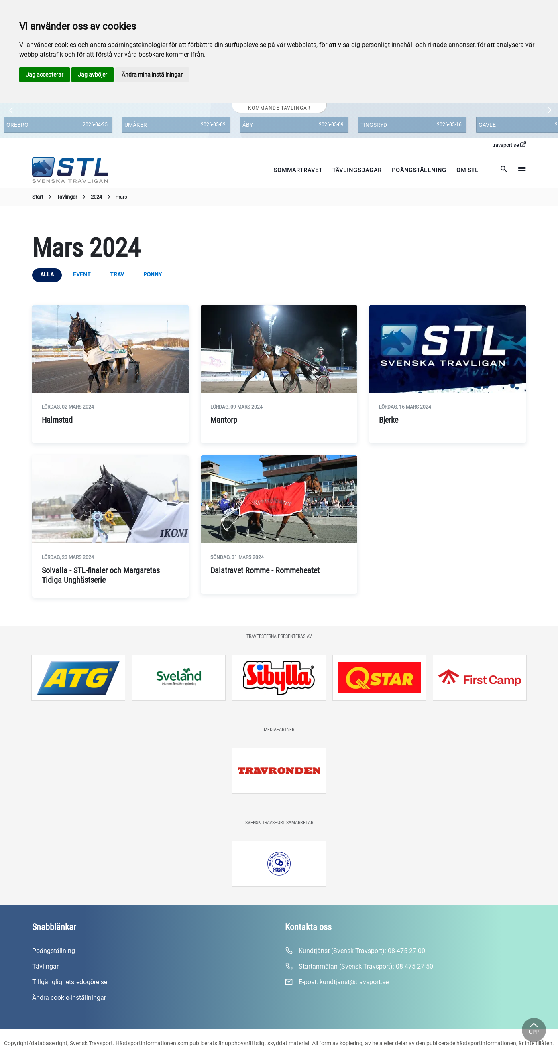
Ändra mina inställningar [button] (152, 74)
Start (42, 197)
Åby (247, 125)
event (82, 275)
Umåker (135, 125)
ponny (152, 275)
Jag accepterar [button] (44, 74)
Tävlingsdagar (357, 170)
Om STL (467, 170)
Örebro (17, 125)
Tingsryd (373, 125)
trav (117, 275)
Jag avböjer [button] (92, 74)
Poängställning (419, 170)
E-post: (337, 982)
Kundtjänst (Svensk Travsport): (355, 951)
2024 (101, 197)
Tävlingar (72, 197)
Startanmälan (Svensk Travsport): (359, 966)
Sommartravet (298, 170)
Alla (47, 275)
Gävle (487, 125)
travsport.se (509, 145)
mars (121, 197)
